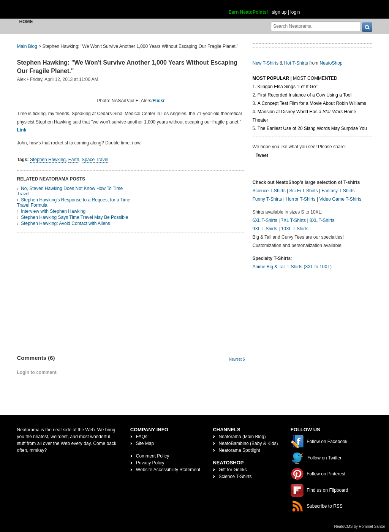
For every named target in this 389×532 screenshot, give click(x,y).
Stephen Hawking (48, 159)
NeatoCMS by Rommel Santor (360, 526)
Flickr (159, 100)
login (295, 12)
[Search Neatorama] (315, 26)
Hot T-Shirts (296, 63)
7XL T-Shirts (293, 220)
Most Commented (315, 78)
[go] (367, 27)
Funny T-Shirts (267, 199)
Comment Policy (152, 456)
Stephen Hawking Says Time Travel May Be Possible (74, 217)
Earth (73, 159)
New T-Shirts (265, 63)
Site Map (145, 443)
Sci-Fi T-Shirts (303, 190)
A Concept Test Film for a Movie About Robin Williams (312, 103)
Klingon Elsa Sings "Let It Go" (288, 86)
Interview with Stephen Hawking (53, 211)
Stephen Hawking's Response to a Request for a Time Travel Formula (73, 202)
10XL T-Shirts (294, 228)
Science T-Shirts (269, 190)
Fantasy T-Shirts (337, 190)
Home (26, 21)
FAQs (141, 436)
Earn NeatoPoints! (248, 12)
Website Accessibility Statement (168, 469)
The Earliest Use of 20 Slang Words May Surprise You (312, 128)
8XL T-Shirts (322, 220)
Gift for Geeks (232, 469)
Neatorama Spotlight (239, 450)
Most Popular (271, 78)
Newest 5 (237, 359)
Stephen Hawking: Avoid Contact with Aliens (65, 223)
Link (22, 130)
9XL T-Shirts (265, 228)
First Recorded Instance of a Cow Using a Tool (304, 95)
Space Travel (95, 159)
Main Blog (27, 46)
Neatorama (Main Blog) (242, 436)
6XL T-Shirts (265, 220)
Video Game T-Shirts (340, 199)
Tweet (262, 155)
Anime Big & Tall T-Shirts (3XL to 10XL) (292, 266)
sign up (279, 12)
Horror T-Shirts (300, 199)
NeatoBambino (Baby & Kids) (248, 443)
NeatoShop (330, 63)
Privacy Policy (150, 463)
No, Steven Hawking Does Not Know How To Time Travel (70, 191)
